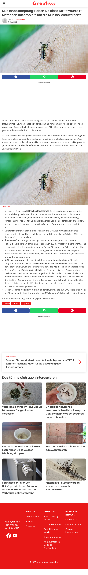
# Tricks (16, 303)
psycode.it (31, 526)
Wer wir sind (32, 516)
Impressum (71, 519)
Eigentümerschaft (53, 537)
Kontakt (30, 521)
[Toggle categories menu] (4, 3)
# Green (26, 303)
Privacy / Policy (73, 524)
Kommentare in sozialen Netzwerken (52, 544)
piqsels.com (6, 206)
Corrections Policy (53, 524)
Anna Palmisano (18, 19)
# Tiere (6, 303)
